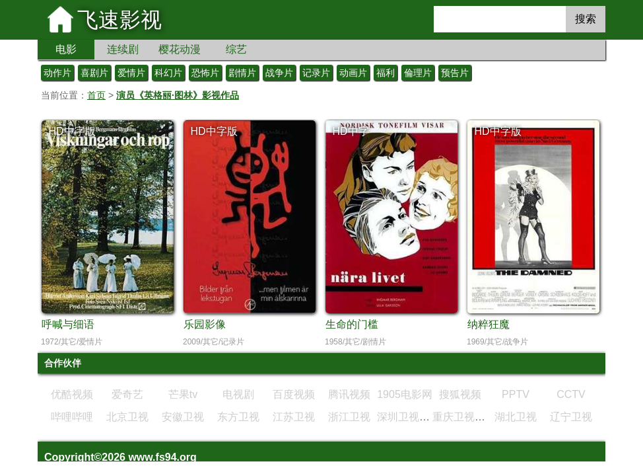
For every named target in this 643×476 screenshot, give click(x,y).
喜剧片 (94, 72)
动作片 (57, 72)
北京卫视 (127, 416)
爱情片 (131, 72)
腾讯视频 (349, 394)
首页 (96, 95)
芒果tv (182, 394)
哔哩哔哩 (72, 416)
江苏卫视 (294, 416)
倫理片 (418, 72)
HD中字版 (71, 131)
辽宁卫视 (571, 416)
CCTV (571, 394)
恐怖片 (205, 72)
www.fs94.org (162, 457)
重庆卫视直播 (464, 416)
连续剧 (123, 49)
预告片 (455, 72)
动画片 (353, 72)
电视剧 (238, 394)
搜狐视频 (460, 394)
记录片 (316, 72)
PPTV (515, 394)
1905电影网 (404, 394)
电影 (66, 49)
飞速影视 (119, 20)
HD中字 (350, 131)
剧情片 (242, 72)
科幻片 (168, 72)
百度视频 (294, 394)
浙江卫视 (349, 416)
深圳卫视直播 (408, 416)
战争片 (279, 72)
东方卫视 (238, 416)
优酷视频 (72, 394)
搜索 (585, 18)
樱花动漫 (179, 49)
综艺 (236, 49)
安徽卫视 (183, 416)
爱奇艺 (127, 394)
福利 (385, 72)
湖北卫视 (515, 416)
